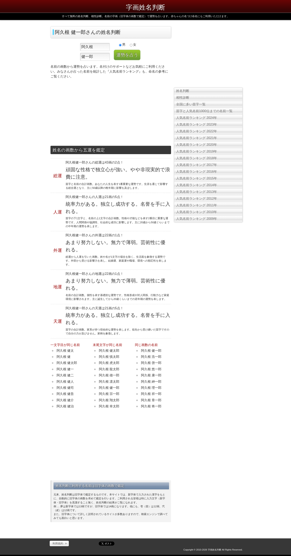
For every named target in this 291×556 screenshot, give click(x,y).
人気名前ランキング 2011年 (196, 205)
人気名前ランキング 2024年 (196, 117)
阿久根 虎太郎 (109, 363)
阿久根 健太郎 (67, 363)
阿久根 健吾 (65, 394)
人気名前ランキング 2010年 (196, 212)
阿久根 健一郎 (109, 387)
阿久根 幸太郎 (109, 406)
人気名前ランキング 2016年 (196, 171)
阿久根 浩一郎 (151, 356)
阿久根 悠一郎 (151, 369)
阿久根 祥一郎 (151, 394)
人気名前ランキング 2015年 (196, 178)
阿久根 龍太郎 (109, 369)
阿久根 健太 (65, 350)
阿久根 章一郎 (151, 400)
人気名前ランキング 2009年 (196, 218)
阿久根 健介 (65, 400)
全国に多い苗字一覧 (191, 104)
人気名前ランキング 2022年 (196, 131)
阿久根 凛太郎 (109, 381)
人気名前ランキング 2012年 (196, 198)
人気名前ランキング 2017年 (196, 165)
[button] (59, 543)
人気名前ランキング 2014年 (196, 185)
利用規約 (58, 543)
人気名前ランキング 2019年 (196, 151)
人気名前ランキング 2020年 (196, 144)
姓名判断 (182, 91)
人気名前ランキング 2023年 (196, 124)
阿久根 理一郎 (151, 387)
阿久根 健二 (65, 375)
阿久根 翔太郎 (109, 400)
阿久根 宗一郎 (109, 394)
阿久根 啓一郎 (151, 363)
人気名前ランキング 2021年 (196, 138)
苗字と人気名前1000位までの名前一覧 (204, 111)
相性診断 (182, 97)
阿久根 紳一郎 (151, 381)
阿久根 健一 (65, 369)
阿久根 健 (64, 356)
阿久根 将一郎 (151, 406)
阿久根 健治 (65, 406)
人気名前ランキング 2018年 (196, 158)
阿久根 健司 (65, 387)
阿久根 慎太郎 (109, 356)
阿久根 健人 (65, 381)
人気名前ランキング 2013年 (196, 191)
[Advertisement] (110, 113)
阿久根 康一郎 (151, 375)
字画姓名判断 (145, 7)
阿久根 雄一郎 (109, 375)
